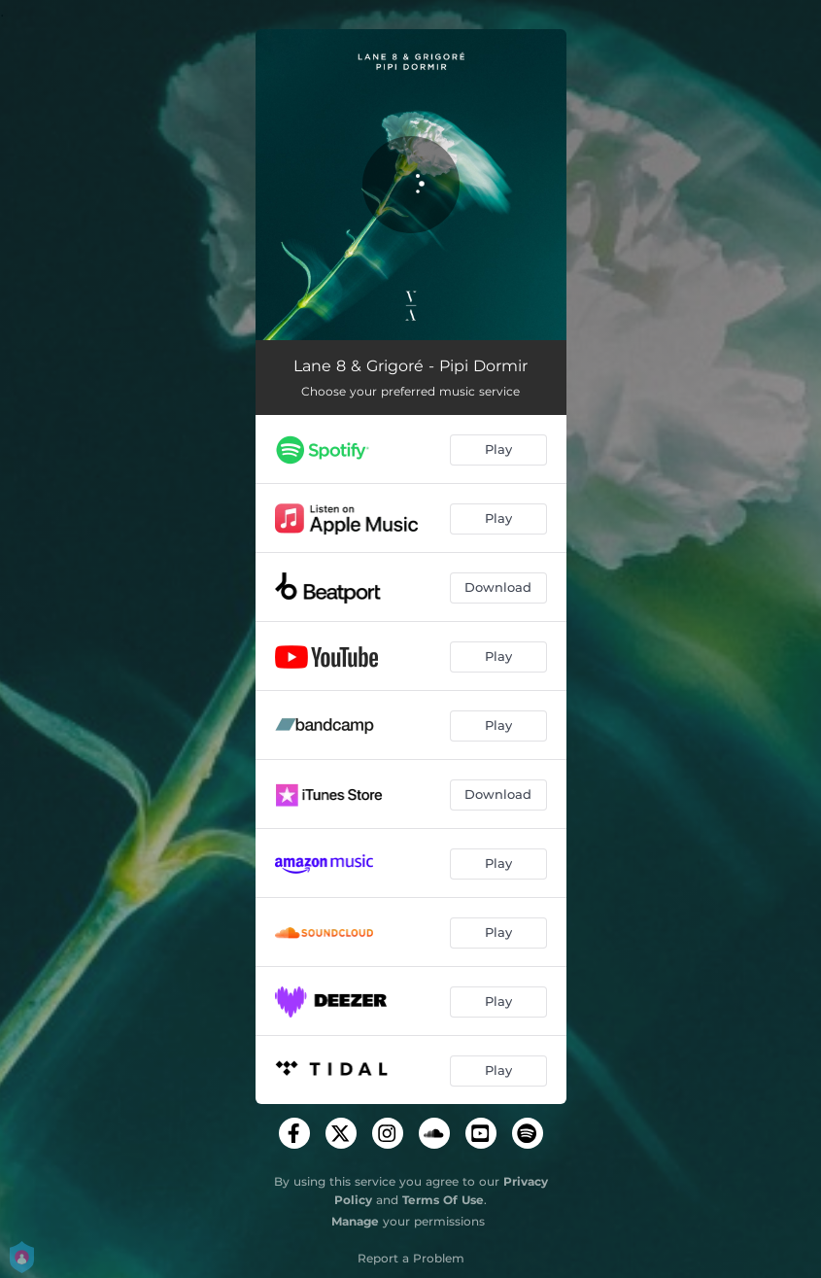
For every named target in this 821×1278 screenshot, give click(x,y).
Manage (355, 1221)
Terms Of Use (443, 1199)
